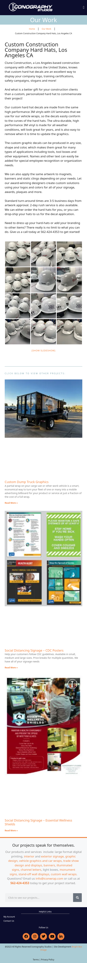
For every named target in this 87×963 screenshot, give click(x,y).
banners (49, 865)
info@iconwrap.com (49, 878)
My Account (9, 916)
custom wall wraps (64, 874)
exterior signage (52, 856)
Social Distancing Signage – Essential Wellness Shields (38, 822)
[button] (83, 7)
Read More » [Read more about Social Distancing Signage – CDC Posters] (11, 667)
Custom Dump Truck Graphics (27, 482)
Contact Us (8, 920)
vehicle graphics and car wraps (40, 861)
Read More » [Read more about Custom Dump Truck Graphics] (11, 502)
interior (29, 856)
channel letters (31, 870)
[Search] (77, 897)
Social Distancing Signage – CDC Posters (34, 650)
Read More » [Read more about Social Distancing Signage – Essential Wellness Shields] (11, 830)
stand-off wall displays (33, 874)
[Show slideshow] (44, 350)
